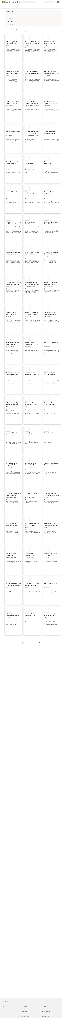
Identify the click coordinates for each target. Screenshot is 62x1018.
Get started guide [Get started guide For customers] (25, 1006)
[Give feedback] (36, 2)
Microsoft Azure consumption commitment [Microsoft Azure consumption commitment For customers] (30, 1013)
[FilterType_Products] (6, 14)
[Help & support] (38, 2)
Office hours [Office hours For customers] (24, 1004)
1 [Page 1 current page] (23, 642)
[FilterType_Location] (6, 11)
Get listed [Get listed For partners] (44, 1006)
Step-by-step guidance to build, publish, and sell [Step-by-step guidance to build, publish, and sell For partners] (50, 1013)
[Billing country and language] (49, 2)
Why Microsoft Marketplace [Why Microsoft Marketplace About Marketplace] (7, 1004)
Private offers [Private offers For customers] (24, 1011)
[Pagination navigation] (33, 644)
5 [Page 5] (36, 642)
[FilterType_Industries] (6, 18)
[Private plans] (42, 2)
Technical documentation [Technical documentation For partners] (46, 1011)
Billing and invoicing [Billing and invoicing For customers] (25, 1016)
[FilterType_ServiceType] (6, 21)
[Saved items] (40, 2)
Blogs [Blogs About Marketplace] (3, 1006)
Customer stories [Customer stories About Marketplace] (5, 1009)
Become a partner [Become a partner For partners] (45, 1004)
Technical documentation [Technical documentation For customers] (26, 1009)
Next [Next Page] (40, 642)
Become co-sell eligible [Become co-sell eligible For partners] (46, 1016)
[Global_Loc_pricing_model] (6, 24)
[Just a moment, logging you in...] (58, 2)
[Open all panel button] (3, 6)
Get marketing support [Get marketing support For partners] (46, 1009)
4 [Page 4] (33, 642)
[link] (13, 48)
